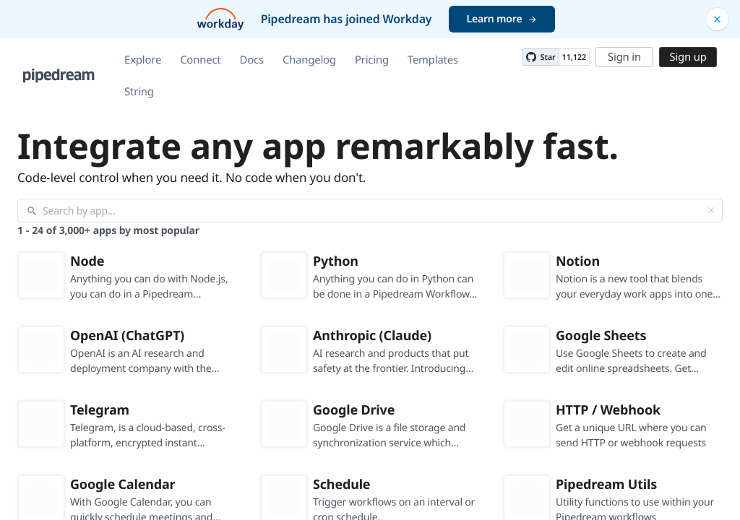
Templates (433, 60)
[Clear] (711, 210)
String (139, 91)
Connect (200, 60)
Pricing (372, 60)
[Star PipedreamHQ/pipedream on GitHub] (540, 57)
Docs (252, 60)
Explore (142, 60)
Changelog (309, 60)
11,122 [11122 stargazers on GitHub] (574, 57)
